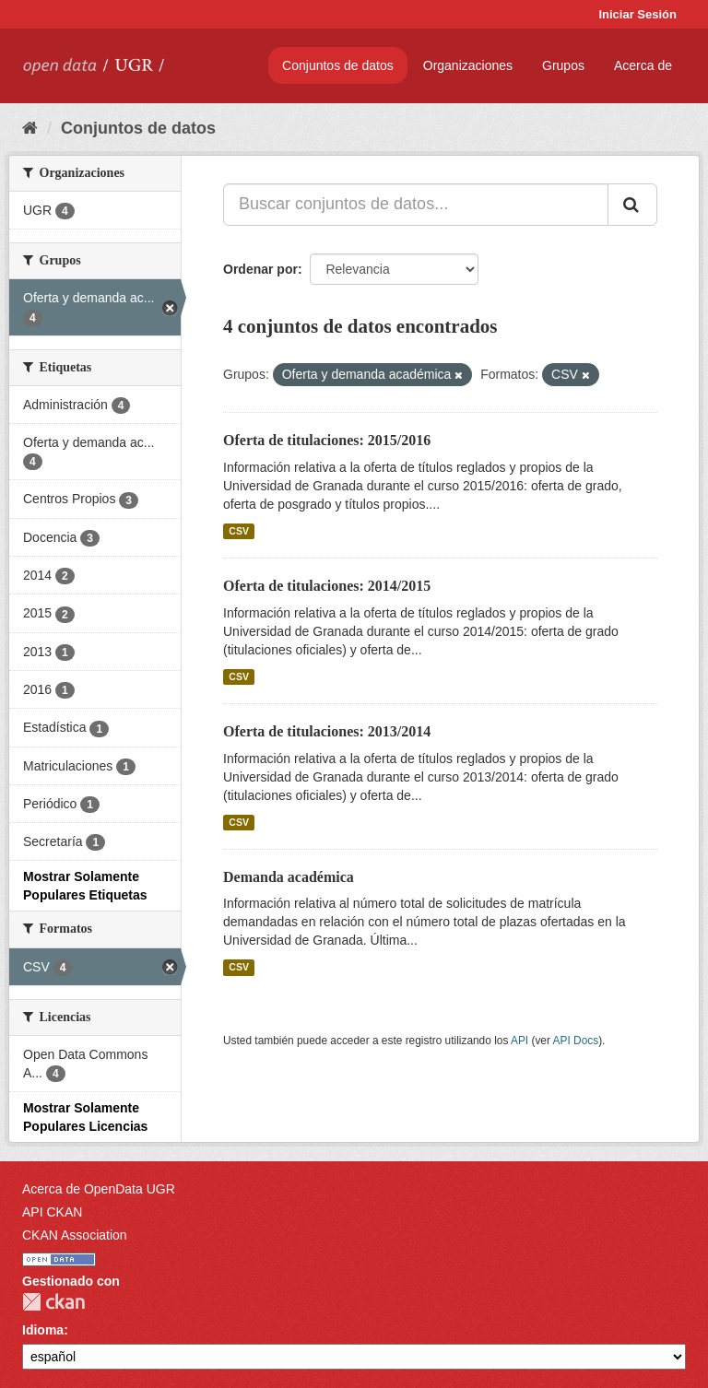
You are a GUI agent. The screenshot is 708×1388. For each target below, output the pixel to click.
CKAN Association (74, 1235)
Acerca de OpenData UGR (98, 1189)
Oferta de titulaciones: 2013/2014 (327, 731)
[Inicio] (30, 128)
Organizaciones (468, 65)
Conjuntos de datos (338, 65)
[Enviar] (632, 204)
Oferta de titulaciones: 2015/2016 (327, 440)
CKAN (53, 1302)
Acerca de (643, 65)
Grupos (563, 65)
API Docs (576, 1040)
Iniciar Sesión (637, 14)
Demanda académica (288, 877)
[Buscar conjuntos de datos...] (415, 204)
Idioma (43, 1330)
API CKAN (52, 1212)
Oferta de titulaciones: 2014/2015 (327, 586)
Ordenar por (260, 269)
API (519, 1040)
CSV (239, 530)
